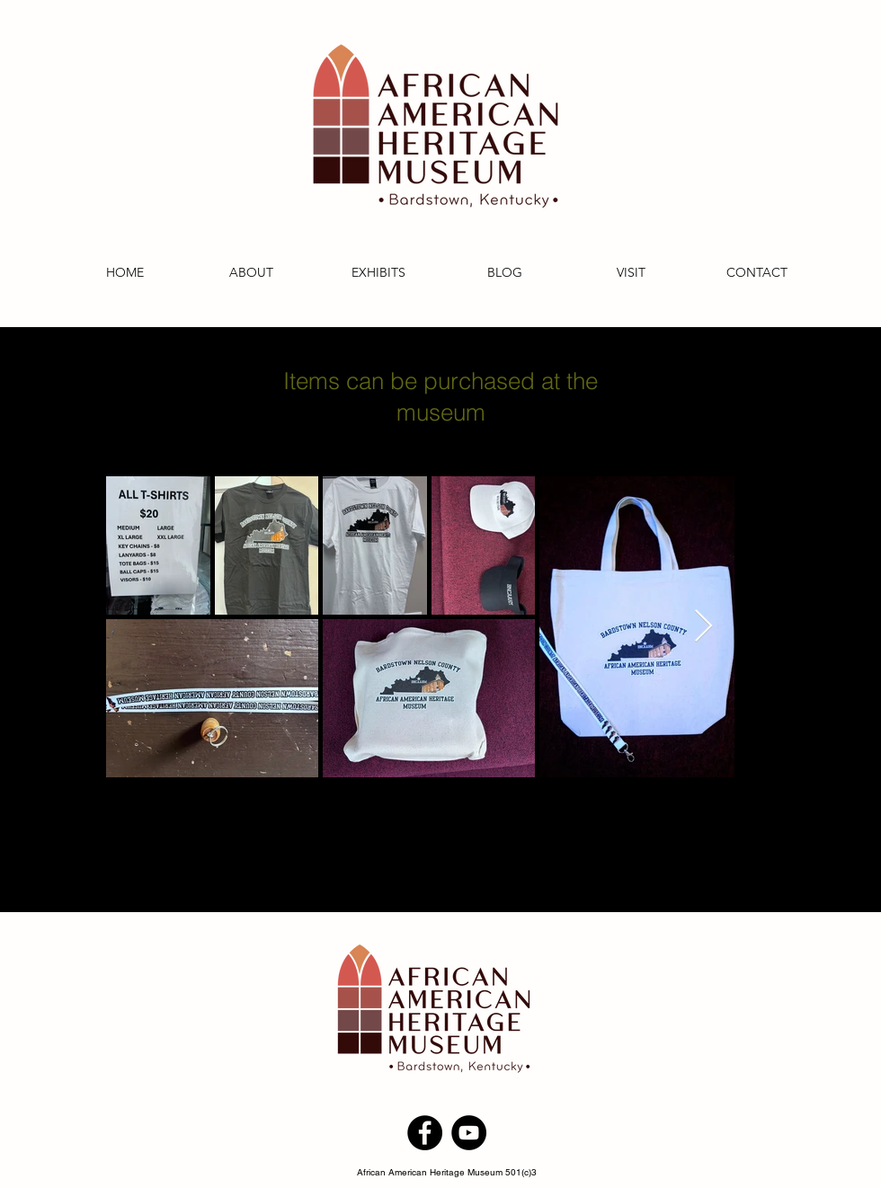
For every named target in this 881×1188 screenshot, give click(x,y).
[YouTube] (468, 1132)
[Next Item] (703, 626)
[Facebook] (424, 1132)
